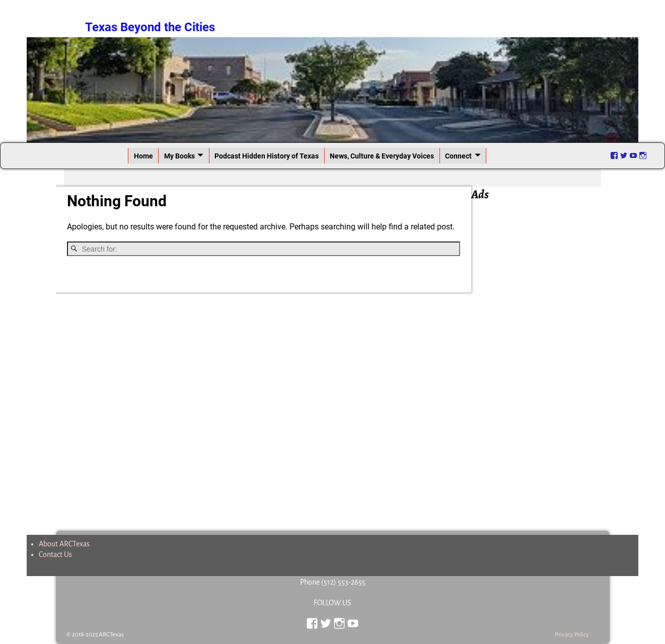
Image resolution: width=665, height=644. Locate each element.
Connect (458, 156)
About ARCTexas (64, 544)
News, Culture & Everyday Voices (382, 156)
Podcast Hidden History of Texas (266, 156)
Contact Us (55, 554)
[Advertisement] (540, 354)
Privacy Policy (572, 634)
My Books (179, 156)
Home (143, 156)
